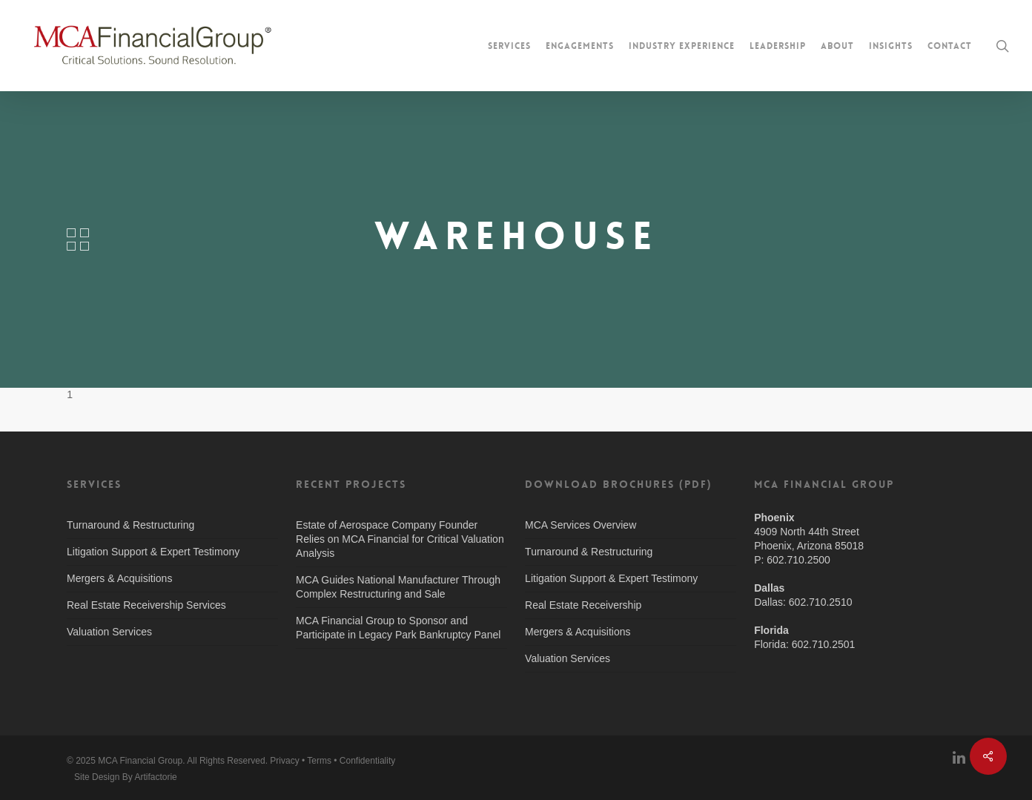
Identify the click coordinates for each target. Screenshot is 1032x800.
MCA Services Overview (580, 525)
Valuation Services (109, 632)
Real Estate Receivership (583, 605)
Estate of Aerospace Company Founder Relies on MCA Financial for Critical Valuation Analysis (400, 539)
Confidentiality (367, 761)
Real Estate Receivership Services (146, 605)
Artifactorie (155, 777)
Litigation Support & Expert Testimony (153, 552)
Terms (319, 761)
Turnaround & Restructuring (130, 525)
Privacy (284, 761)
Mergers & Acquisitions (119, 578)
